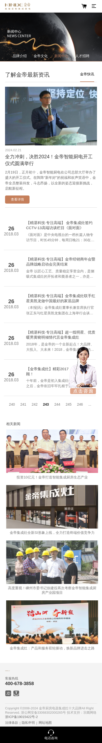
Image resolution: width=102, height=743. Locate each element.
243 (41, 404)
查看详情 (17, 199)
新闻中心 (61, 56)
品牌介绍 (20, 56)
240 (7, 404)
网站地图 (45, 723)
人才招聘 (82, 56)
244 (52, 404)
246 (75, 404)
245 (64, 404)
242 (30, 404)
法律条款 (11, 723)
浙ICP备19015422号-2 (21, 717)
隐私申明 (28, 723)
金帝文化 (41, 56)
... (85, 404)
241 (18, 404)
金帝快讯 (87, 74)
